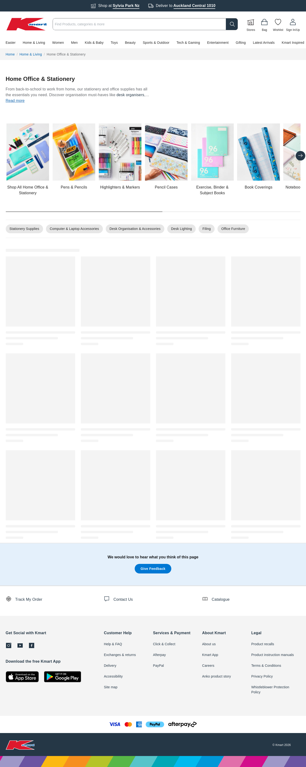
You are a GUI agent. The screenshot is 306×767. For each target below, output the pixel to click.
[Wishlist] (278, 24)
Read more (15, 101)
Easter (11, 42)
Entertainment (218, 42)
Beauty (130, 42)
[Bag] (264, 24)
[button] (153, 42)
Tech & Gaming (188, 42)
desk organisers (130, 95)
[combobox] (145, 24)
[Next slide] (300, 156)
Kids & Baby (94, 42)
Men (74, 42)
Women (58, 42)
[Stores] (251, 24)
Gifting (241, 42)
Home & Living (34, 42)
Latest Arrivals (264, 42)
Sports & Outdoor (156, 42)
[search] (232, 24)
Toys (114, 42)
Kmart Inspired (293, 42)
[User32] (292, 24)
